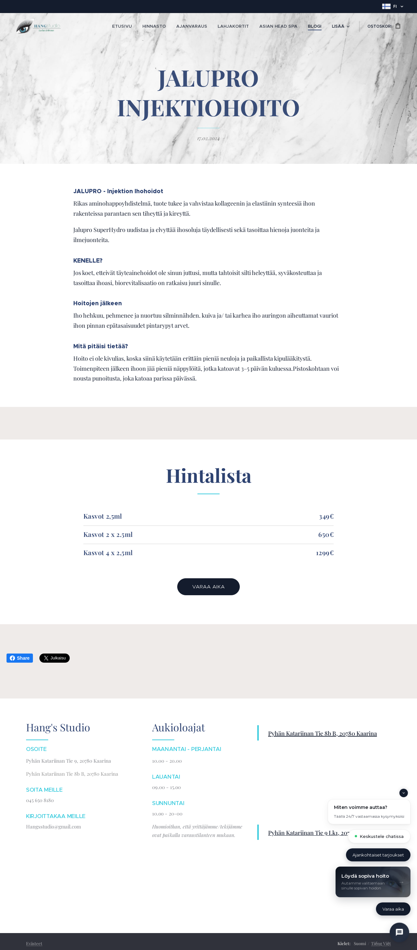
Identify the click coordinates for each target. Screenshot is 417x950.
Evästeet (34, 943)
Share (20, 658)
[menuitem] (137, 26)
